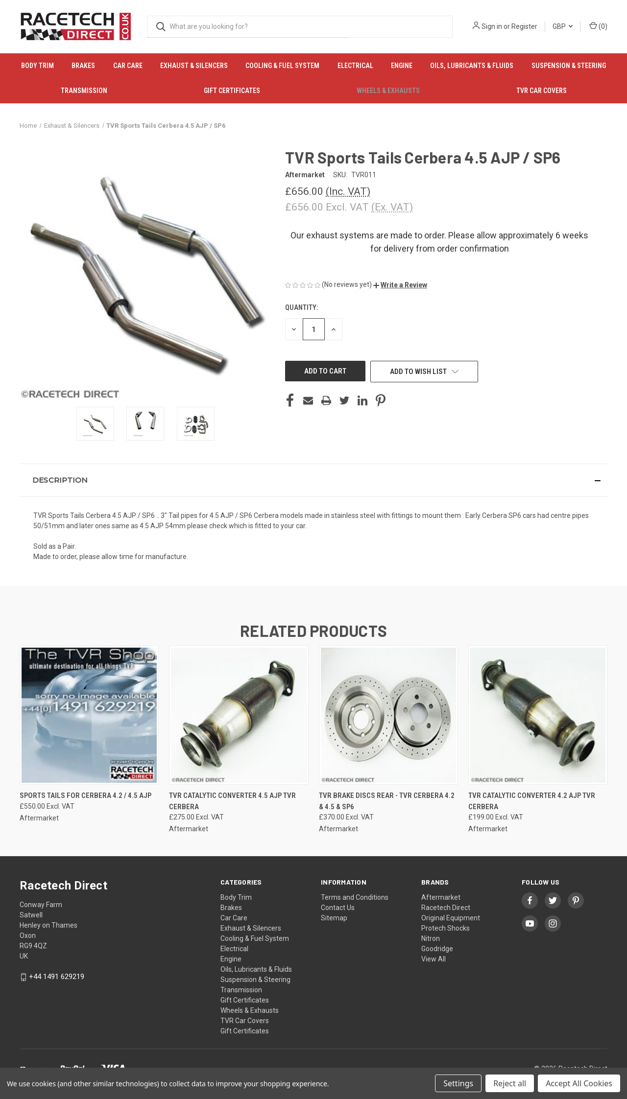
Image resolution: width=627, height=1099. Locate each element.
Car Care (128, 66)
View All (433, 959)
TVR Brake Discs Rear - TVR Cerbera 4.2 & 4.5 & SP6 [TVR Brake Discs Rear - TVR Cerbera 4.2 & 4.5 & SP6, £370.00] (387, 801)
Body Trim (37, 66)
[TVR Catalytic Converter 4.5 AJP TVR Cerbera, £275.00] (238, 715)
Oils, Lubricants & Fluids (471, 66)
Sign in (492, 26)
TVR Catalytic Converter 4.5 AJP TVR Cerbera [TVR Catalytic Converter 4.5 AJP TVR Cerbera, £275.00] (232, 801)
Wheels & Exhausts (388, 90)
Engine (401, 66)
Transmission (84, 90)
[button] (400, 285)
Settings (458, 1083)
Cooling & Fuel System (282, 66)
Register (524, 26)
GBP (563, 26)
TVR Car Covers (541, 90)
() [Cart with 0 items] (598, 26)
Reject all (509, 1083)
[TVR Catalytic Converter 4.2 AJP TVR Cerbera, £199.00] (537, 715)
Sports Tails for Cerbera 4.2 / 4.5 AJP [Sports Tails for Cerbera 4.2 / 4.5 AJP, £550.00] (85, 795)
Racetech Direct (445, 908)
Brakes (83, 66)
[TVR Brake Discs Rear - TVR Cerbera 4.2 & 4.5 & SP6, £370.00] (388, 715)
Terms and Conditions (354, 897)
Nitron (430, 938)
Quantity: (301, 307)
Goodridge (437, 949)
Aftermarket (440, 897)
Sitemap (334, 918)
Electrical (355, 66)
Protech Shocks (445, 928)
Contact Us (338, 908)
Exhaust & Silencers (194, 66)
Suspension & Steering (568, 66)
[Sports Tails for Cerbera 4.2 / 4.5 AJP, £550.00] (89, 715)
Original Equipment (450, 918)
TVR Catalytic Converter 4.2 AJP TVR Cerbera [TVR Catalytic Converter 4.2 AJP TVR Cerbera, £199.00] (531, 801)
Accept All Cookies (579, 1083)
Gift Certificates (232, 90)
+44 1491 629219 (56, 976)
